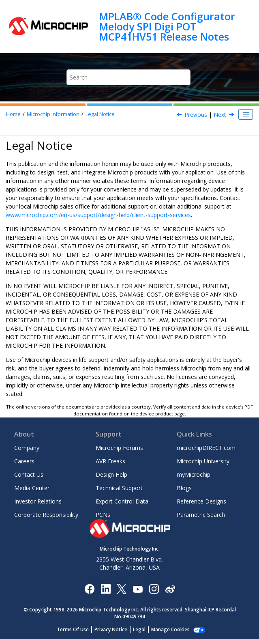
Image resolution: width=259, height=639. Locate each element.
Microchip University (203, 461)
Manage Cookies (170, 629)
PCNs (103, 515)
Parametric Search (201, 515)
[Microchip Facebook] (89, 588)
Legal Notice (100, 114)
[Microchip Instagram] (154, 588)
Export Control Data (122, 501)
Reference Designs (201, 501)
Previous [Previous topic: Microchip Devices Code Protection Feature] (195, 114)
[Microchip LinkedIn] (106, 588)
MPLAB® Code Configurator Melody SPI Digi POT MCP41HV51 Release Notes (167, 26)
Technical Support (119, 488)
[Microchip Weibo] (170, 588)
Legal (139, 629)
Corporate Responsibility (46, 515)
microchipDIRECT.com (206, 448)
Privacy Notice (110, 629)
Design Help (111, 474)
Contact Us (28, 474)
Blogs (184, 488)
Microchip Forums (119, 448)
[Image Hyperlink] (138, 588)
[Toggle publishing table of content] (245, 114)
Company (26, 448)
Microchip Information (53, 114)
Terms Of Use (73, 629)
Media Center (31, 488)
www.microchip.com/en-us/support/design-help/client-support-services (98, 215)
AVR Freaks (110, 461)
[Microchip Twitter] (121, 588)
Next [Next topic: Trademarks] (220, 114)
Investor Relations (38, 501)
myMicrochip (193, 474)
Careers (24, 461)
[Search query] (128, 77)
